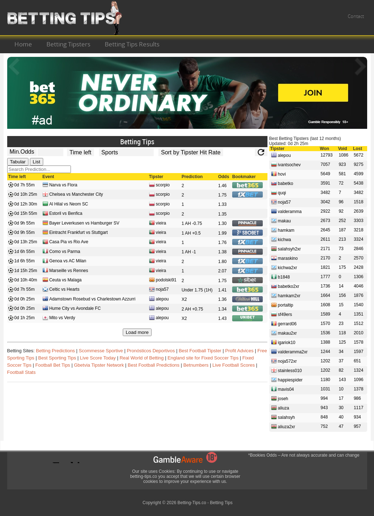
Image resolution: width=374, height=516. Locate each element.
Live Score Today (98, 358)
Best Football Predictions (154, 365)
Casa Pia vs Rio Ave (65, 242)
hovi (278, 174)
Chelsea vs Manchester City (72, 195)
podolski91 (162, 280)
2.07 (222, 270)
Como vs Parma (61, 252)
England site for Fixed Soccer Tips (202, 358)
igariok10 (283, 342)
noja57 (159, 290)
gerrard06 (284, 323)
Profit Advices (239, 350)
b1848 (280, 277)
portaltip (282, 305)
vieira (157, 224)
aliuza (280, 408)
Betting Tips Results (132, 44)
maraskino (284, 258)
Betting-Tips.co (191, 502)
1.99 (222, 233)
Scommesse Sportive (101, 350)
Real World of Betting (142, 358)
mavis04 (282, 389)
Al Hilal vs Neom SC (65, 205)
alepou (159, 300)
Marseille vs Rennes (65, 271)
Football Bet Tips (52, 365)
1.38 (222, 251)
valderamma (286, 211)
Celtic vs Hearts (61, 290)
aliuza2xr (283, 426)
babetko (282, 183)
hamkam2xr (286, 295)
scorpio (159, 185)
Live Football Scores (233, 365)
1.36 (222, 299)
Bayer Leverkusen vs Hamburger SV (81, 224)
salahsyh (283, 417)
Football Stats (21, 372)
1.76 (222, 242)
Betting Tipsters (68, 44)
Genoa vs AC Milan (64, 261)
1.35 (222, 214)
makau (281, 220)
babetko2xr (285, 286)
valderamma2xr (289, 351)
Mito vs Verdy (58, 318)
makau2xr (284, 333)
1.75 (222, 195)
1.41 (222, 290)
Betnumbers (195, 365)
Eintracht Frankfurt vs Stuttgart (75, 233)
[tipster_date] (80, 152)
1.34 (222, 309)
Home (23, 44)
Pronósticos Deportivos (151, 350)
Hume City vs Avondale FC (71, 309)
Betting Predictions (55, 350)
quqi (278, 192)
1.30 (222, 223)
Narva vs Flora (59, 185)
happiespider (287, 380)
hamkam (282, 230)
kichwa (281, 239)
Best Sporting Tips (57, 358)
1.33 (222, 204)
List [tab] (36, 161)
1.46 (222, 185)
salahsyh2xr (286, 249)
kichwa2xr (284, 267)
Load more (137, 332)
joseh (279, 398)
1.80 (222, 261)
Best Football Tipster (200, 350)
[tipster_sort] (190, 152)
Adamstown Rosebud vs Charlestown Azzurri (88, 300)
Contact (356, 16)
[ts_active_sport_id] (126, 152)
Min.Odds (22, 152)
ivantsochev (286, 164)
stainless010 (286, 370)
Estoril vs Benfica (62, 214)
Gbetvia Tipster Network (99, 365)
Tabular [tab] (18, 161)
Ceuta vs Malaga (62, 280)
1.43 (222, 318)
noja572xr (284, 361)
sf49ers (281, 314)
